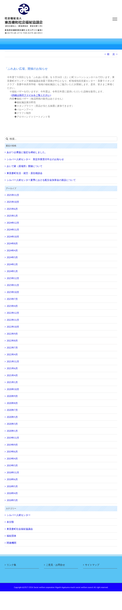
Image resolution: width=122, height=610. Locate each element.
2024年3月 (12, 257)
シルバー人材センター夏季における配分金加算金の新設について (41, 179)
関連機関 (11, 542)
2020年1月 (12, 430)
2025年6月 (12, 208)
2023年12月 (13, 278)
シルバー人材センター (18, 515)
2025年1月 (12, 215)
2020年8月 (12, 403)
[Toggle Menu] (115, 19)
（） (31, 95)
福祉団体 (11, 535)
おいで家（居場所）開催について (24, 166)
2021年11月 (13, 361)
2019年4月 (12, 458)
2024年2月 (12, 264)
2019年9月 (12, 444)
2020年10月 (13, 389)
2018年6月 (12, 479)
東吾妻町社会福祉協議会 (20, 528)
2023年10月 (13, 292)
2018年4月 (12, 493)
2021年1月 (12, 382)
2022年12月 (13, 312)
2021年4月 (12, 375)
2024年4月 (12, 250)
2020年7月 (12, 409)
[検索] (7, 139)
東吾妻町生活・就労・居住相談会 (24, 173)
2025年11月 (13, 194)
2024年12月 (13, 222)
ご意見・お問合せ (55, 564)
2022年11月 (13, 319)
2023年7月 (12, 298)
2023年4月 (12, 305)
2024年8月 (12, 243)
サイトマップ (92, 564)
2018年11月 (13, 472)
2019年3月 (12, 465)
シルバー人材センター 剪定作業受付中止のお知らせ (35, 159)
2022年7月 (12, 347)
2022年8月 (12, 340)
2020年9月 (12, 396)
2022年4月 (12, 354)
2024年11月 (13, 229)
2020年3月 (12, 423)
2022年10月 (13, 326)
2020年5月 (12, 416)
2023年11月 (13, 285)
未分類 (10, 521)
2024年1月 (12, 271)
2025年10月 (13, 201)
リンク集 (11, 564)
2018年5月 (12, 486)
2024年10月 (13, 236)
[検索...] (61, 139)
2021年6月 (12, 368)
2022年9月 (12, 333)
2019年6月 (12, 451)
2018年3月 (12, 500)
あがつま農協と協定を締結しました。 (27, 152)
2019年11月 (13, 437)
